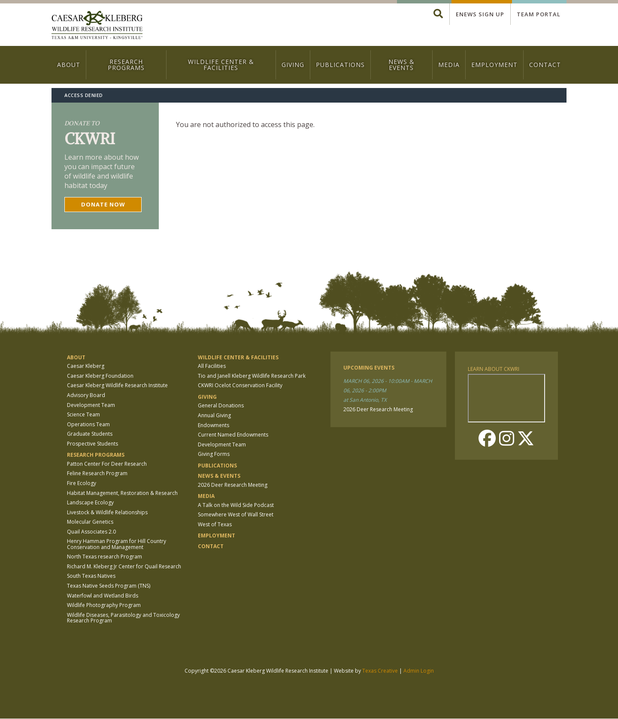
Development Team (91, 405)
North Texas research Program (104, 556)
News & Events (401, 65)
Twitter (525, 438)
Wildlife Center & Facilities (221, 65)
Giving (293, 65)
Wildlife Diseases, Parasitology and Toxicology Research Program (123, 617)
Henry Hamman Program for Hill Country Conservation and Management (116, 543)
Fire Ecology (81, 483)
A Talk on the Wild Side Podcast (236, 505)
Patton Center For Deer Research (107, 463)
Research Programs (126, 65)
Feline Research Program (97, 473)
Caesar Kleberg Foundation (100, 375)
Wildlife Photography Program (104, 605)
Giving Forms (214, 454)
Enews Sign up (480, 14)
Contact (545, 65)
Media (449, 65)
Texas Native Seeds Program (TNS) (108, 585)
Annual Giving (214, 415)
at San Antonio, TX (365, 399)
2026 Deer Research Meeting (232, 484)
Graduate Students (89, 433)
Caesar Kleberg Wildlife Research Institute (117, 385)
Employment (494, 65)
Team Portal (538, 14)
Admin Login (418, 670)
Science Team (83, 414)
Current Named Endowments (233, 434)
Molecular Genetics (90, 521)
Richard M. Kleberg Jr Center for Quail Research (124, 566)
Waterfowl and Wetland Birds (102, 595)
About (68, 65)
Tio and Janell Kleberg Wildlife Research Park (252, 375)
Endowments (213, 425)
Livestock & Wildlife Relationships (107, 512)
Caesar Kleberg (85, 366)
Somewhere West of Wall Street (235, 514)
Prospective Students (92, 443)
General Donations (221, 405)
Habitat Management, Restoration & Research (122, 493)
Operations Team (88, 424)
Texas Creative (380, 670)
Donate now (103, 204)
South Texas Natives (91, 575)
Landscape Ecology (90, 502)
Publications (340, 65)
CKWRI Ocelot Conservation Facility (240, 385)
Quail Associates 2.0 (91, 531)
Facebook (487, 438)
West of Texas (215, 524)
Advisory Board (86, 395)
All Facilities (212, 366)
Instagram (506, 438)
